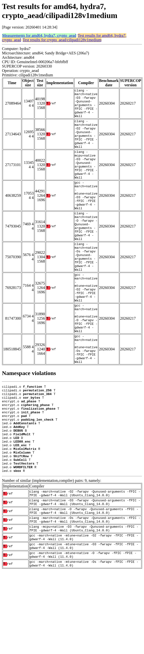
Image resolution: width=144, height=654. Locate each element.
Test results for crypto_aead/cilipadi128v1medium (62, 40)
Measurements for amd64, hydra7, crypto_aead (39, 35)
